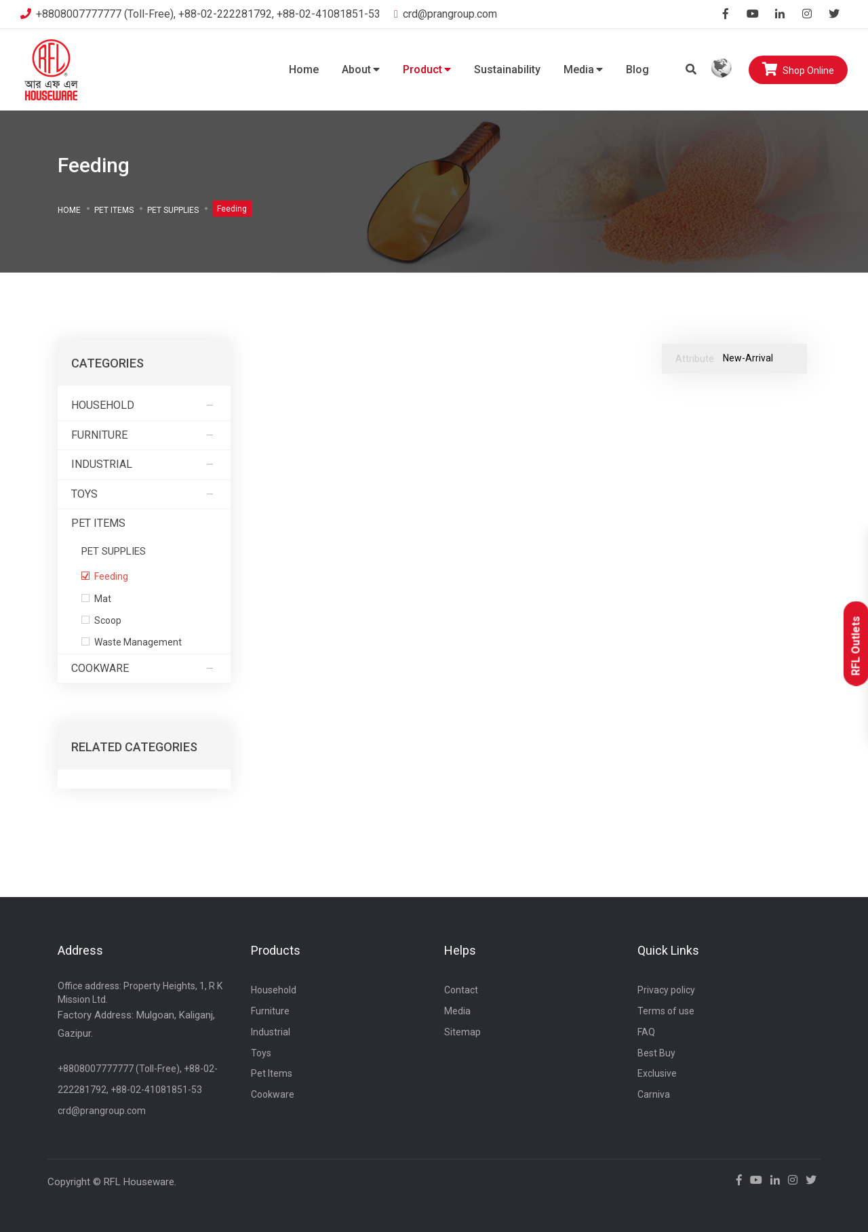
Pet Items (114, 209)
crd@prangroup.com (445, 13)
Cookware (144, 668)
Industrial (144, 464)
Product (427, 69)
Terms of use (665, 1011)
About (361, 69)
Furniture (144, 435)
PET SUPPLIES (173, 209)
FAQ (646, 1032)
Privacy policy (666, 990)
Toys (144, 494)
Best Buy (656, 1053)
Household (144, 405)
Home (304, 69)
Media (583, 69)
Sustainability (507, 69)
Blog (637, 69)
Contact (461, 990)
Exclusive (657, 1073)
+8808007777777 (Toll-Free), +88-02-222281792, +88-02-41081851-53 (200, 13)
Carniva (653, 1094)
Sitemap (462, 1032)
